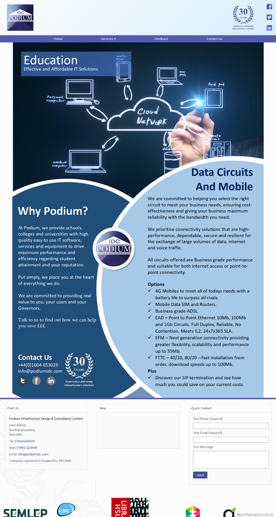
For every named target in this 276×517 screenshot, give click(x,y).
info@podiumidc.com (33, 454)
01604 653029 (25, 441)
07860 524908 (27, 448)
